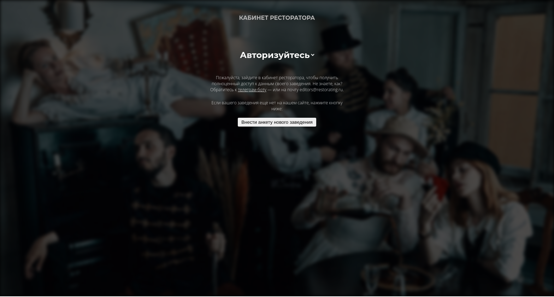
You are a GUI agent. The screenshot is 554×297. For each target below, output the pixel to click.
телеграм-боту (252, 90)
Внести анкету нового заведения (277, 122)
